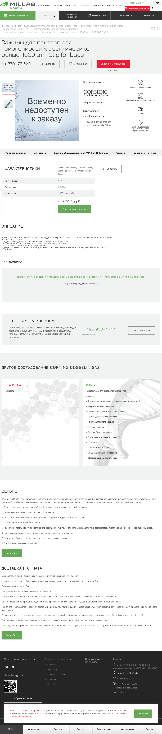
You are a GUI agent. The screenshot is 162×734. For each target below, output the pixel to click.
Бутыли (90, 396)
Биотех (91, 384)
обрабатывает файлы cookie (33, 711)
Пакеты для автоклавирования (102, 417)
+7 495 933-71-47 (137, 2)
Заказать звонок (137, 8)
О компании (43, 5)
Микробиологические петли (100, 406)
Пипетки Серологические (99, 432)
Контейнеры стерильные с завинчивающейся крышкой (113, 401)
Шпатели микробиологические (102, 458)
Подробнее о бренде (93, 103)
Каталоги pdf (81, 5)
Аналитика (13, 384)
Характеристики (16, 152)
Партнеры (57, 5)
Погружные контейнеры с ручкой (103, 437)
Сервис (120, 152)
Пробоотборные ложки (98, 448)
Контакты (118, 5)
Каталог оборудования (59, 658)
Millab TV (50, 683)
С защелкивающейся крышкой (102, 453)
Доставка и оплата (145, 152)
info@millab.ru (124, 678)
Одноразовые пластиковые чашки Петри (107, 412)
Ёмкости (10, 391)
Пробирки (92, 443)
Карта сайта (118, 692)
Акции (68, 5)
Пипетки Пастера (95, 427)
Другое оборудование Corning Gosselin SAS (81, 152)
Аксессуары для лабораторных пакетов (106, 391)
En (154, 8)
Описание (40, 152)
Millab (11, 729)
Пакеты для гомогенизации (100, 422)
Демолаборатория (101, 5)
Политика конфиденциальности (127, 688)
